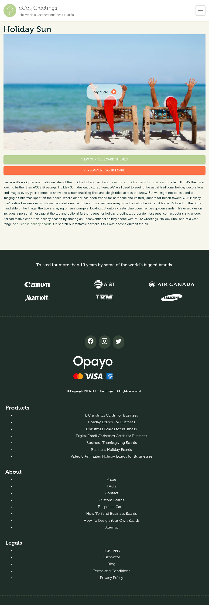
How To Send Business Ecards (111, 513)
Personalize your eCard (105, 170)
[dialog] (104, 92)
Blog (111, 564)
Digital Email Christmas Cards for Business (111, 436)
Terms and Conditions (111, 571)
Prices (111, 479)
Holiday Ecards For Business (111, 422)
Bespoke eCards (111, 507)
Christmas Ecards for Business (111, 429)
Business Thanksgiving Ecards (111, 443)
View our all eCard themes (104, 159)
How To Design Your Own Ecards (112, 520)
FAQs (111, 486)
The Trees (111, 550)
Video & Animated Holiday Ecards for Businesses (111, 456)
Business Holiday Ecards (111, 450)
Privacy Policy (111, 578)
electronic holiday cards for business (138, 182)
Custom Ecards (111, 500)
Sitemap (111, 527)
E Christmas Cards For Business (111, 415)
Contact (111, 493)
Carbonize (111, 557)
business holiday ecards (34, 224)
